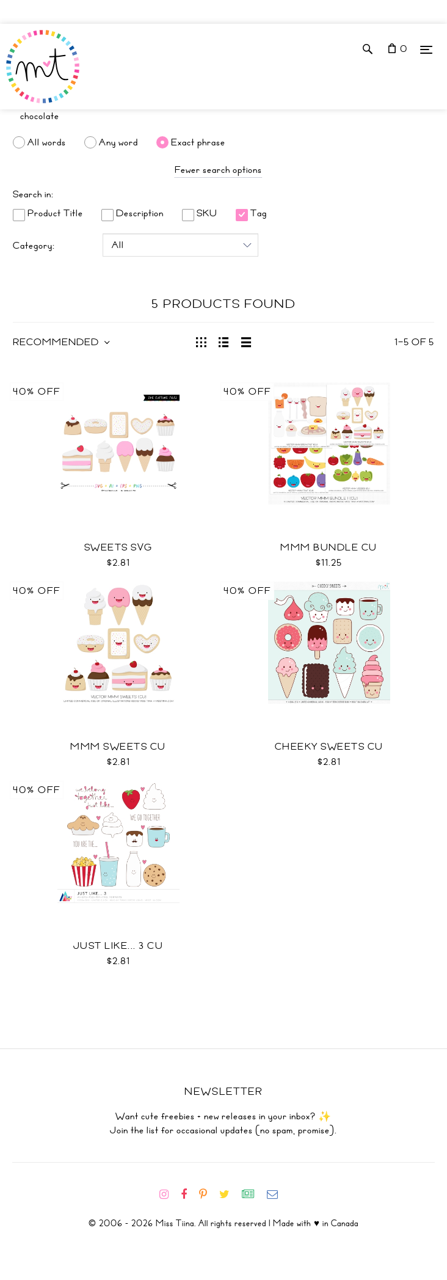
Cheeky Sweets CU (329, 746)
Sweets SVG (118, 547)
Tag (251, 213)
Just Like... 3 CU (118, 945)
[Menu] (426, 49)
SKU (199, 213)
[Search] (223, 116)
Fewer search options (218, 170)
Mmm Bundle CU (328, 547)
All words (46, 142)
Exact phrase (198, 142)
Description (132, 213)
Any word (118, 142)
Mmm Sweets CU (118, 746)
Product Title (48, 213)
